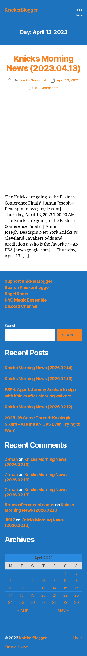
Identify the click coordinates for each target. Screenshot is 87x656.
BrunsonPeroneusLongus (29, 504)
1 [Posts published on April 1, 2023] (65, 573)
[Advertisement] (43, 136)
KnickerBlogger (21, 9)
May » (63, 610)
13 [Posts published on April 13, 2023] (43, 588)
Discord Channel (21, 306)
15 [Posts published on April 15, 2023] (65, 588)
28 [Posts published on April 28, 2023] (54, 602)
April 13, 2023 (68, 80)
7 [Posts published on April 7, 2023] (54, 580)
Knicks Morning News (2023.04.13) (43, 63)
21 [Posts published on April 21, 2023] (54, 595)
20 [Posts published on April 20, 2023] (43, 595)
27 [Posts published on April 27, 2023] (43, 602)
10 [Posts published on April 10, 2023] (10, 588)
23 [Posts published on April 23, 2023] (76, 595)
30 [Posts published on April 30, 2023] (76, 602)
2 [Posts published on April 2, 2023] (77, 573)
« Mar (22, 610)
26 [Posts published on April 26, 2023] (32, 602)
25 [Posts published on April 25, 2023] (21, 602)
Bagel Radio (16, 293)
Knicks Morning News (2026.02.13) (39, 378)
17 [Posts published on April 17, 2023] (10, 595)
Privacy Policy (16, 646)
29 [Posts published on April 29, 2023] (65, 602)
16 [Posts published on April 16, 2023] (76, 588)
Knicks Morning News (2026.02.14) (39, 367)
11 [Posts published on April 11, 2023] (21, 588)
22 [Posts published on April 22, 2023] (65, 595)
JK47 (10, 519)
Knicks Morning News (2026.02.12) (38, 406)
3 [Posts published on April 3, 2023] (10, 580)
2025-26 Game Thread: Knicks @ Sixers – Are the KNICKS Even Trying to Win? (42, 424)
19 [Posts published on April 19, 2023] (32, 595)
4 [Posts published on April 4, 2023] (21, 580)
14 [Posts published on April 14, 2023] (54, 588)
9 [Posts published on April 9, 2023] (76, 580)
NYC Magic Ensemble (25, 300)
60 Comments (46, 88)
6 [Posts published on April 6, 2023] (43, 580)
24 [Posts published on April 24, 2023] (10, 602)
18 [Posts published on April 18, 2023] (21, 595)
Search (10, 325)
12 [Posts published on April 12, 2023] (32, 588)
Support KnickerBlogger (28, 281)
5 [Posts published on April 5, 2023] (32, 580)
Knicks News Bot (32, 80)
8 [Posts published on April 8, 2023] (65, 580)
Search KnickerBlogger (27, 287)
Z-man (11, 459)
